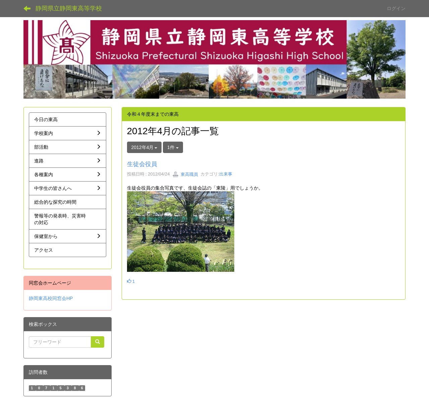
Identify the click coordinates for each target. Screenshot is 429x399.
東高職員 (185, 174)
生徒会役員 (142, 164)
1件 (173, 147)
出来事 (225, 174)
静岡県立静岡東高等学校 (69, 8)
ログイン (396, 8)
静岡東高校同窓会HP (51, 298)
